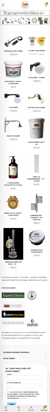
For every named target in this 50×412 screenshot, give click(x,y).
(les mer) (23, 398)
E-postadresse (25, 385)
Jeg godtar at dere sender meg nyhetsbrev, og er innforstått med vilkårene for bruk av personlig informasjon (23, 395)
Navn (25, 377)
